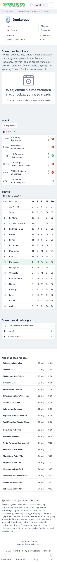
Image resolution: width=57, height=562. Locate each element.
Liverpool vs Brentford (13, 469)
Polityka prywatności (31, 551)
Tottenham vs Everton (12, 489)
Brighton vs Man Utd (12, 462)
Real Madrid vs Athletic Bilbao (16, 422)
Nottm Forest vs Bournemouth (16, 443)
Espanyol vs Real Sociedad (15, 415)
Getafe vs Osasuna (11, 402)
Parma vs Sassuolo (11, 436)
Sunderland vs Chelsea (13, 449)
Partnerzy (47, 551)
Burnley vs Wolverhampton (15, 476)
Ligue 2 (9, 132)
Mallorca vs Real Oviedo (13, 376)
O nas (8, 551)
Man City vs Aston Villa (13, 456)
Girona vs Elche (10, 383)
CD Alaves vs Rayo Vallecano (16, 396)
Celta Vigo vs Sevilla (12, 430)
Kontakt (16, 551)
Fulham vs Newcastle (12, 482)
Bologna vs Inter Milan (12, 363)
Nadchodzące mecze (15, 357)
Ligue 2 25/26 (12, 196)
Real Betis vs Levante (12, 389)
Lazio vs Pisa (9, 370)
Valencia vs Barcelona (12, 409)
